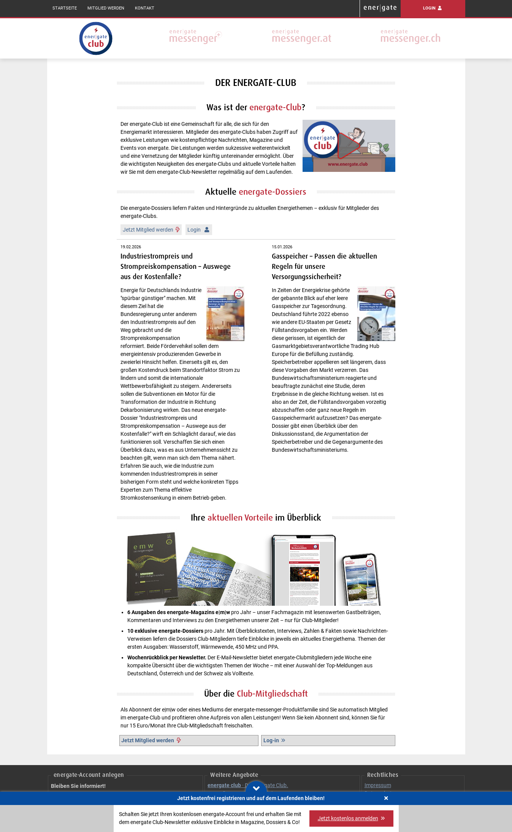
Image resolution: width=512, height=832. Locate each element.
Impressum (378, 785)
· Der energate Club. (248, 785)
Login (432, 8)
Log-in (274, 740)
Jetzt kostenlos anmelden (351, 818)
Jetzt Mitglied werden (151, 230)
